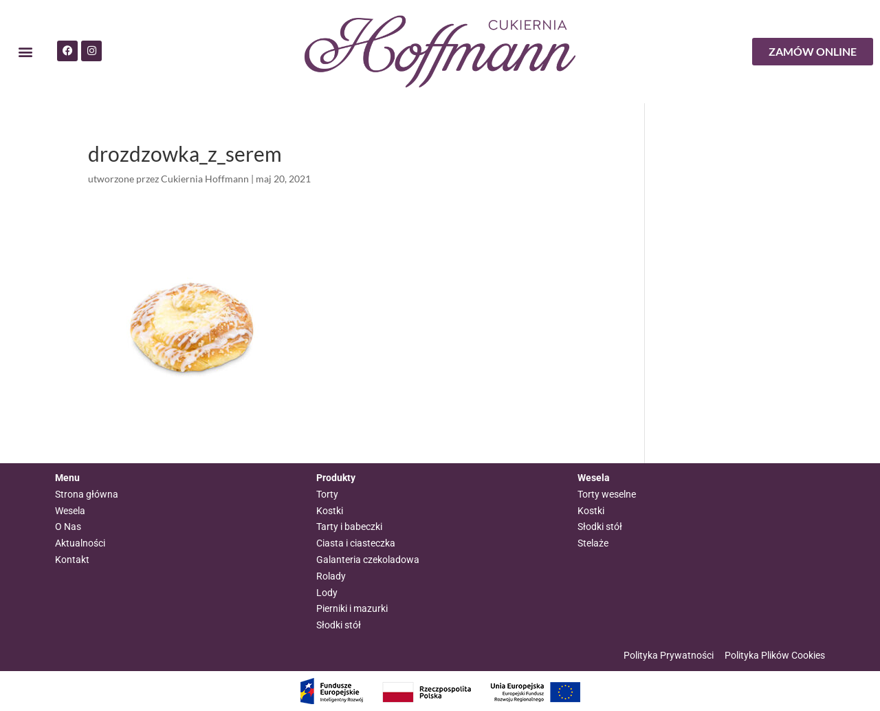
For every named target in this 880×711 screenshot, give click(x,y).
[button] (25, 52)
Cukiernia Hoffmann (205, 178)
